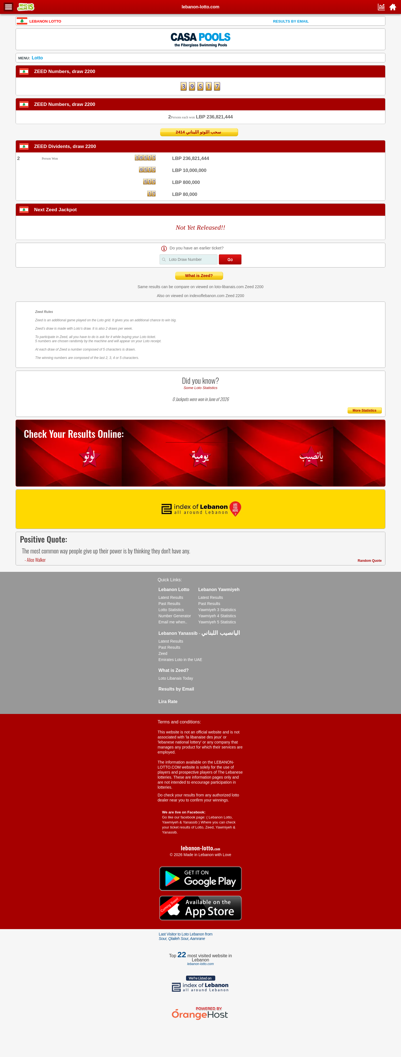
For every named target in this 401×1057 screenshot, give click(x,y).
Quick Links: (170, 579)
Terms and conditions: (179, 722)
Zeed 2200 (254, 287)
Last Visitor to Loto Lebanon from (185, 936)
